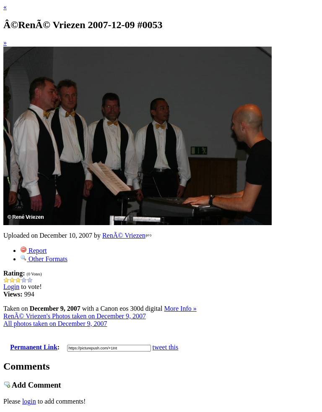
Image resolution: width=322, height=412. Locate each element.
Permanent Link (33, 347)
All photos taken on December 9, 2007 (55, 323)
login (29, 401)
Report (33, 250)
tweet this (166, 347)
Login (11, 286)
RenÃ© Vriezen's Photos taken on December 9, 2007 (74, 316)
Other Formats (44, 258)
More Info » (180, 308)
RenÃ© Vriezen (123, 235)
